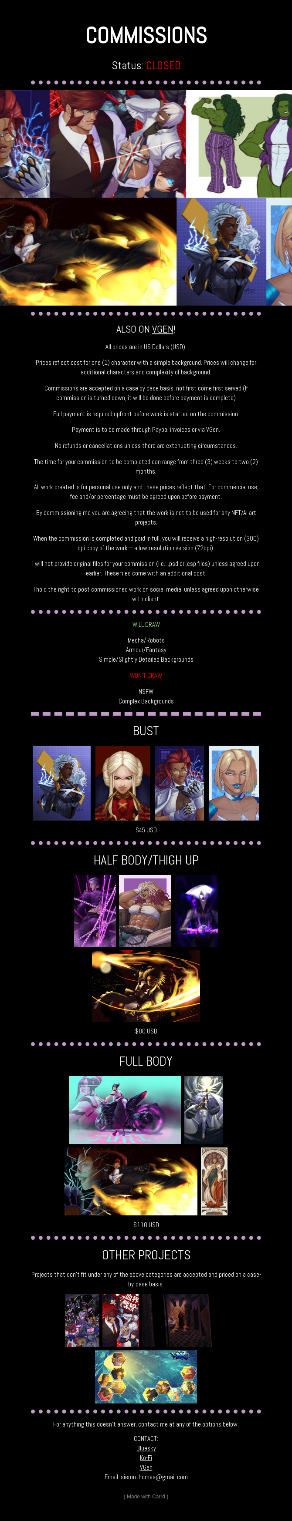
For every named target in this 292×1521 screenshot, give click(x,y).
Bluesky (146, 1448)
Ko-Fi (146, 1458)
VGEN (162, 329)
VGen (146, 1467)
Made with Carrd (146, 1497)
